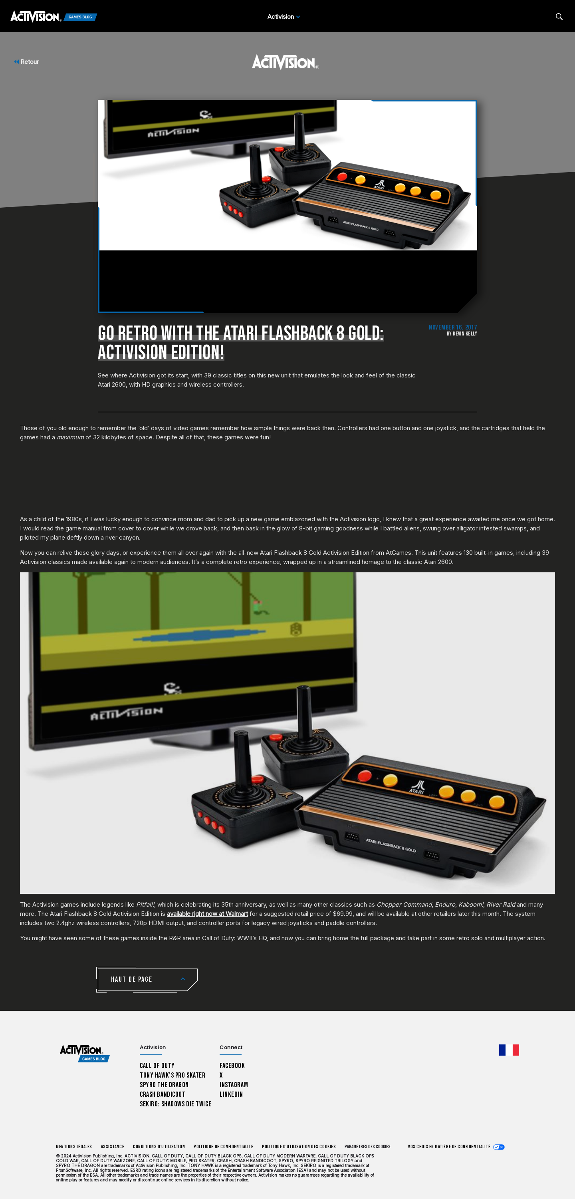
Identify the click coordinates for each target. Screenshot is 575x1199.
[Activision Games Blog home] (85, 1053)
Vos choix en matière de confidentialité (449, 1147)
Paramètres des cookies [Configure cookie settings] (368, 1147)
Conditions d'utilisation (159, 1147)
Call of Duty (157, 1066)
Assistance (112, 1147)
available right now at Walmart (207, 913)
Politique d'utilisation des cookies (299, 1147)
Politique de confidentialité (223, 1147)
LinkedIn (231, 1094)
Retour (26, 62)
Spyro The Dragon (164, 1085)
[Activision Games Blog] (54, 17)
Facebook (232, 1066)
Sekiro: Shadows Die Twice (175, 1104)
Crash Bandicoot (162, 1094)
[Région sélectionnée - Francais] (509, 1050)
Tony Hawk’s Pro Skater (172, 1075)
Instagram (234, 1085)
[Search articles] (559, 16)
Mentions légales (74, 1147)
